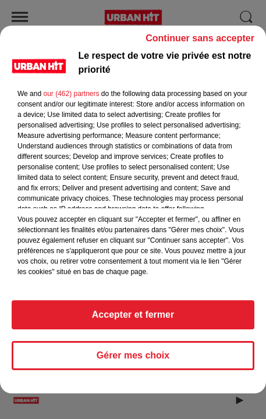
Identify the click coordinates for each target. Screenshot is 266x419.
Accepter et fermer (133, 320)
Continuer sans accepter (200, 43)
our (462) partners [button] (71, 99)
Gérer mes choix (133, 360)
